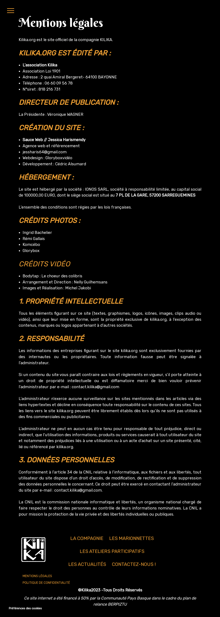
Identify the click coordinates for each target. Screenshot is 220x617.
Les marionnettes (131, 538)
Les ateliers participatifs (112, 551)
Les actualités (87, 564)
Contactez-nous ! (134, 564)
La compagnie (86, 538)
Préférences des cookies (25, 608)
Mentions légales (37, 576)
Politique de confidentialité (46, 583)
